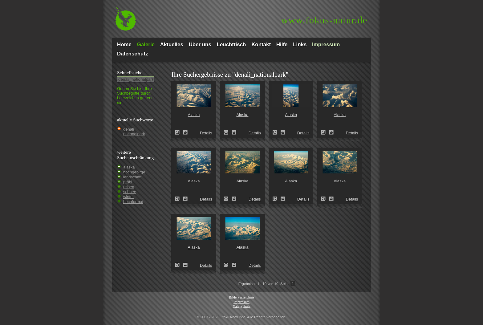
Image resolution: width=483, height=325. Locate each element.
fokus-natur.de (324, 20)
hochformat (133, 201)
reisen (128, 187)
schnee (129, 191)
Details (206, 133)
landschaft (132, 177)
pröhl (127, 182)
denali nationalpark (134, 131)
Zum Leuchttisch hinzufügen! (185, 132)
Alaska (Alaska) (179, 132)
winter (128, 196)
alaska (129, 167)
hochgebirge (134, 172)
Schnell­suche (129, 72)
